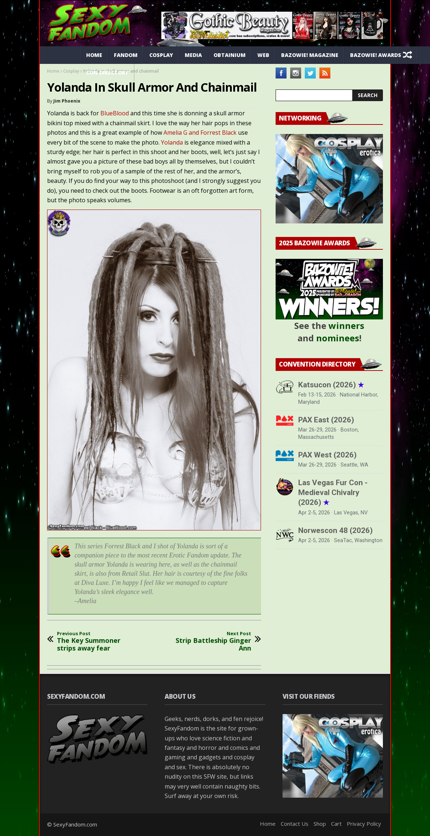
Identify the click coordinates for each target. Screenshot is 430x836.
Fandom (126, 54)
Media (193, 54)
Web (263, 54)
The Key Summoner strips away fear (98, 641)
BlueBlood (115, 113)
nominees (337, 338)
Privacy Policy (364, 823)
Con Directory (107, 72)
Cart (336, 823)
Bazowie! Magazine (309, 54)
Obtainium (230, 54)
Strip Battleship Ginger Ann (210, 641)
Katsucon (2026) (331, 384)
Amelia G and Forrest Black (200, 133)
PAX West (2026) (327, 454)
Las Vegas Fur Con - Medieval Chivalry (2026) (333, 492)
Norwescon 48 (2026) (335, 530)
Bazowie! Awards (375, 54)
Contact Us (294, 823)
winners (346, 325)
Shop (320, 823)
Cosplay (161, 54)
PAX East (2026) (326, 419)
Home (94, 54)
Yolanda (172, 142)
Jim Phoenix (66, 101)
